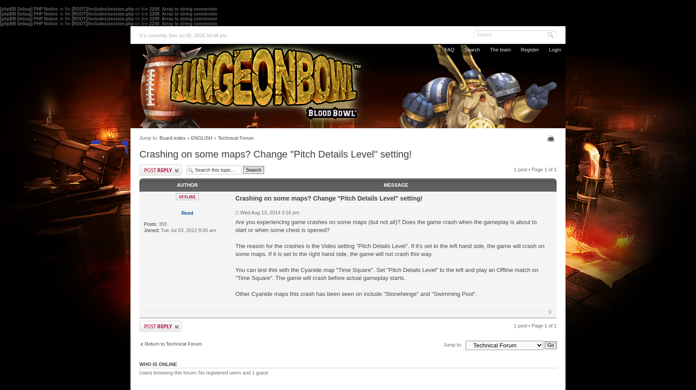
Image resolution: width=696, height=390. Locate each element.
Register (530, 49)
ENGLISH (201, 138)
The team (500, 49)
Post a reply (160, 170)
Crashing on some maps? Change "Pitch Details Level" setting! (275, 154)
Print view (552, 138)
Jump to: (452, 344)
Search (472, 49)
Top (550, 311)
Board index (172, 138)
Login (555, 49)
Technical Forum (236, 138)
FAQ (450, 49)
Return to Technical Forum (173, 344)
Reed (188, 213)
